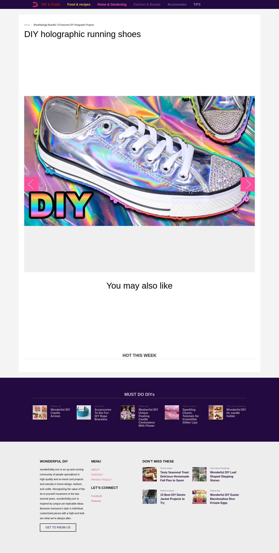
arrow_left (33, 184)
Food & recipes (78, 4)
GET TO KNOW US (58, 527)
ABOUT (95, 469)
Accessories (177, 4)
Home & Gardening (112, 4)
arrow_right (246, 184)
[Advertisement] (131, 67)
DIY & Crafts (51, 4)
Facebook (96, 496)
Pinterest (96, 501)
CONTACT (97, 474)
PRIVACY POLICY (101, 479)
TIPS (197, 4)
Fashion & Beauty (146, 4)
